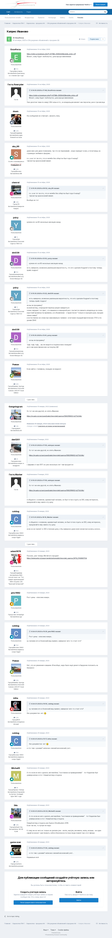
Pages (29, 12)
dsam (15, 111)
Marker (49, 517)
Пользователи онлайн (13, 17)
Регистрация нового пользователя (33, 902)
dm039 (15, 252)
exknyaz (51, 445)
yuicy (15, 217)
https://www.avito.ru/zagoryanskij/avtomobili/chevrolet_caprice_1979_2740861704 (57, 558)
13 (16, 237)
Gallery (62, 17)
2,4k (16, 131)
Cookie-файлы (63, 930)
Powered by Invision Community (56, 935)
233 (16, 612)
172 (16, 69)
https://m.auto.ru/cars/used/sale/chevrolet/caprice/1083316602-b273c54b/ (54, 416)
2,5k (16, 717)
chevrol (15, 182)
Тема (53, 930)
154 (16, 272)
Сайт (8, 13)
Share (82, 39)
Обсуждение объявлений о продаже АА (43, 40)
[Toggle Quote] (30, 90)
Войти (79, 900)
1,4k (16, 426)
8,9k (16, 384)
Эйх (16, 805)
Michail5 (15, 768)
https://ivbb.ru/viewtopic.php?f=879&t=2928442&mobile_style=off (51, 54)
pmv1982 (15, 593)
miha (15, 698)
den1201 (16, 439)
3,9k (16, 202)
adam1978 (15, 551)
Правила (41, 17)
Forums (80, 17)
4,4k (16, 169)
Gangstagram (16, 406)
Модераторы (29, 17)
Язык (45, 930)
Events (71, 17)
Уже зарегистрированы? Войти (78, 4)
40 (16, 459)
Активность (18, 12)
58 (16, 788)
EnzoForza (19, 38)
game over (15, 842)
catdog (15, 511)
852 (16, 571)
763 (16, 531)
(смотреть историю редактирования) (51, 426)
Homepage (52, 17)
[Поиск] (79, 12)
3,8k (16, 825)
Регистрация (100, 4)
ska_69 (15, 146)
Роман (15, 364)
